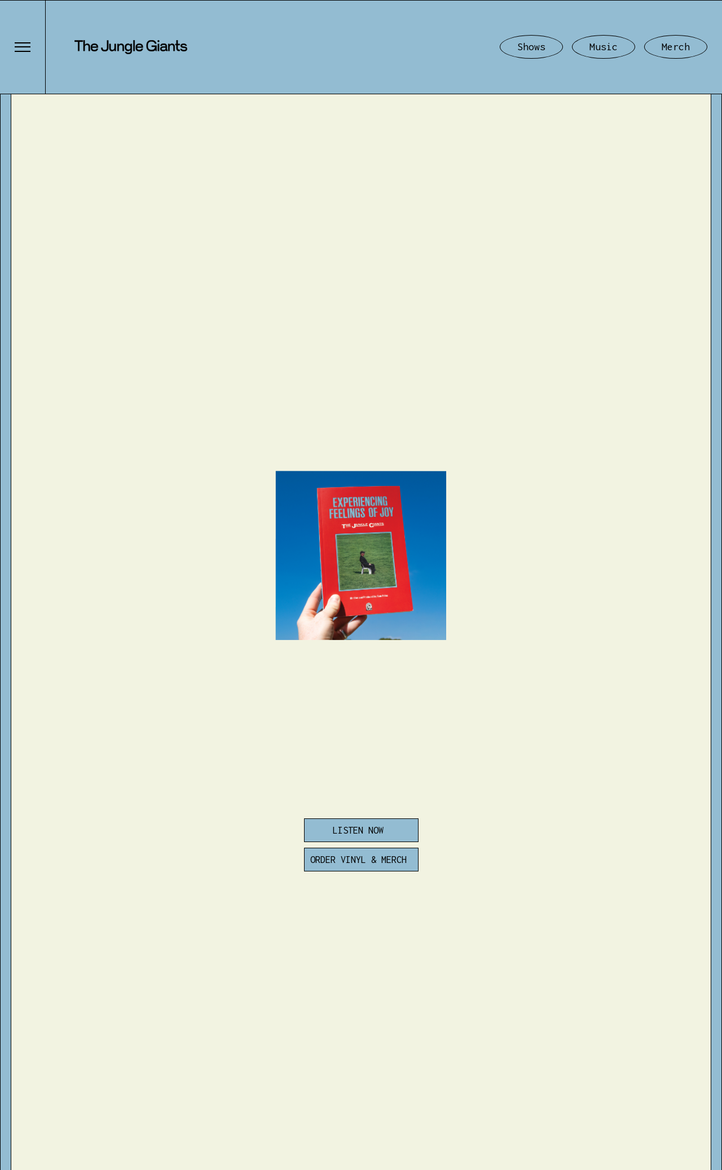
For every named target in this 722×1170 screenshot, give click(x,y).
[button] (22, 47)
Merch (676, 46)
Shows (531, 46)
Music (603, 46)
